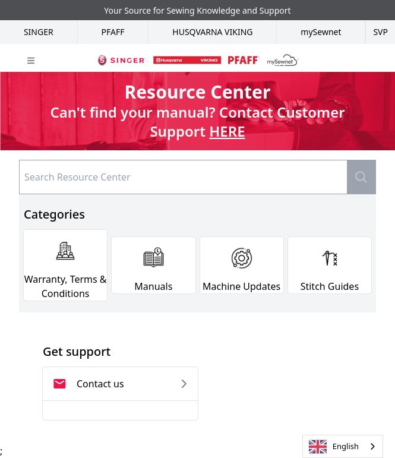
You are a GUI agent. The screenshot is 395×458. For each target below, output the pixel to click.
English (334, 447)
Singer (38, 31)
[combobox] (342, 446)
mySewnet (321, 31)
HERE (227, 131)
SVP (380, 31)
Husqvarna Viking (212, 31)
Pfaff (113, 31)
